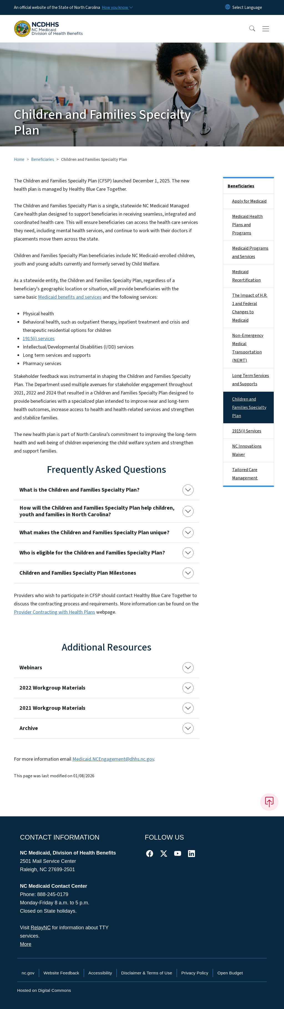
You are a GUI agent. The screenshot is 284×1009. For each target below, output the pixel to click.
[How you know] (117, 7)
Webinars (30, 668)
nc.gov (28, 973)
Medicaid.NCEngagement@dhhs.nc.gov (113, 759)
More (25, 944)
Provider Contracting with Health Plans (54, 612)
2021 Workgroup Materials (52, 708)
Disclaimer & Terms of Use (146, 973)
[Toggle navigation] (271, 28)
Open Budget (230, 973)
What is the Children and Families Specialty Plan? (79, 490)
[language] (247, 7)
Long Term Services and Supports (250, 380)
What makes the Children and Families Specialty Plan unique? (94, 532)
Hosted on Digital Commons (44, 990)
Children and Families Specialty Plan (249, 407)
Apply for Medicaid (249, 201)
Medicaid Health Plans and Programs (247, 224)
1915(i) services (39, 338)
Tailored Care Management (245, 474)
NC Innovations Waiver (247, 450)
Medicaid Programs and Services (250, 252)
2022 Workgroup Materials (52, 688)
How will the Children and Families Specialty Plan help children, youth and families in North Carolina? (96, 511)
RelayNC (41, 927)
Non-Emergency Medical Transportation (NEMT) (247, 347)
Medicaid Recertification (246, 276)
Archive (28, 728)
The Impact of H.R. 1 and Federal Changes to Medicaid (249, 307)
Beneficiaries (42, 159)
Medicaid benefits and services (70, 297)
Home (19, 159)
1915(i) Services (246, 431)
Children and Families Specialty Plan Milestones (77, 573)
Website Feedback (61, 973)
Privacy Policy (194, 973)
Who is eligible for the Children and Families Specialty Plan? (92, 553)
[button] (248, 28)
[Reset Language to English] (227, 7)
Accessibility (100, 973)
